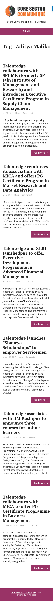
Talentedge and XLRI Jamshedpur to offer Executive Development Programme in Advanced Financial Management (24, 262)
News (17, 113)
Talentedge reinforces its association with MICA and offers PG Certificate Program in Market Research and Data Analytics (26, 178)
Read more (39, 152)
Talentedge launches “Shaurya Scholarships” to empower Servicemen (25, 345)
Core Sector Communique (23, 592)
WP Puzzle (31, 594)
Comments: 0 (28, 113)
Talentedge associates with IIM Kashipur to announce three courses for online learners (25, 423)
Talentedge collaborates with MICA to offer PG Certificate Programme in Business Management (26, 508)
